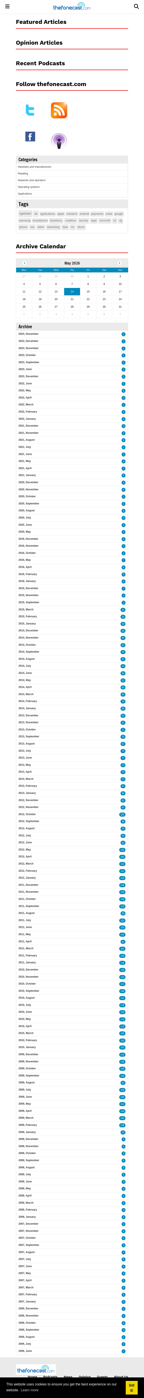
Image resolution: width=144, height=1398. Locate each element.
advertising (53, 227)
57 (123, 744)
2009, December (28, 1054)
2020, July (24, 517)
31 (123, 659)
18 (123, 617)
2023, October (27, 355)
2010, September (28, 990)
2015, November (28, 595)
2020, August (26, 510)
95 (123, 793)
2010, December (28, 969)
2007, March (25, 1287)
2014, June (25, 673)
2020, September (28, 503)
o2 (114, 220)
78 (123, 701)
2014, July (24, 665)
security (83, 220)
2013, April (25, 771)
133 (122, 850)
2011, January (27, 962)
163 (122, 1118)
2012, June (25, 842)
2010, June (25, 1011)
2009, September (28, 1075)
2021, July (24, 447)
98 (123, 821)
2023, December (28, 341)
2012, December (28, 800)
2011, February (27, 955)
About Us (121, 1376)
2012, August (26, 828)
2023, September (28, 362)
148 (122, 1076)
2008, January (27, 1216)
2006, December (28, 1308)
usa (32, 227)
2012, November (28, 807)
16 (123, 610)
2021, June (25, 454)
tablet (40, 227)
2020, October (27, 496)
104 (122, 1033)
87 (123, 807)
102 (122, 814)
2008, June (25, 1181)
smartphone (40, 220)
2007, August (26, 1252)
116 (122, 963)
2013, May (24, 764)
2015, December (28, 588)
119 (122, 906)
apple (60, 213)
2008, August (26, 1167)
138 (122, 956)
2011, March (25, 948)
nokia (108, 213)
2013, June (25, 757)
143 (122, 1047)
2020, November (28, 489)
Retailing (23, 173)
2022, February (27, 411)
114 (122, 1019)
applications (47, 213)
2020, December (28, 482)
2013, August (26, 743)
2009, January (27, 1132)
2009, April (25, 1110)
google (119, 213)
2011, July (24, 920)
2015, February (27, 616)
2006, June (25, 1350)
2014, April (25, 687)
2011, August (26, 913)
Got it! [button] (131, 1387)
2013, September (28, 736)
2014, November (28, 637)
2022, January (27, 418)
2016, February (27, 574)
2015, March (25, 609)
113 (122, 871)
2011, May (24, 934)
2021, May (24, 461)
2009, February (27, 1125)
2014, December (28, 630)
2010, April (25, 1026)
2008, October (27, 1153)
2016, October (27, 552)
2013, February (27, 785)
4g (120, 220)
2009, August (26, 1082)
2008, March (25, 1202)
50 (123, 673)
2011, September (28, 906)
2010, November (28, 976)
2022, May (24, 390)
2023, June (25, 369)
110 (122, 864)
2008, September (28, 1160)
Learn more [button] (30, 1390)
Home (32, 1376)
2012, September (28, 821)
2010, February (27, 1040)
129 (122, 878)
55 (123, 687)
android (84, 213)
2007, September (28, 1245)
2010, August (26, 997)
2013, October (27, 729)
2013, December (28, 715)
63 (123, 694)
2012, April (25, 856)
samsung (24, 220)
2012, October (27, 814)
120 (122, 927)
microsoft (105, 220)
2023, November (28, 348)
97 (123, 786)
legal (94, 220)
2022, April (25, 397)
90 (123, 913)
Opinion (85, 1376)
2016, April (25, 567)
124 (122, 920)
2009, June (25, 1096)
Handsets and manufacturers (34, 166)
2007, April (25, 1280)
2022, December (28, 376)
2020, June (25, 524)
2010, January (27, 1047)
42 (123, 652)
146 (122, 1062)
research (71, 213)
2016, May (24, 559)
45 (123, 638)
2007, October (27, 1237)
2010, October (27, 983)
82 (123, 942)
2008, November (28, 1146)
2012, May (24, 849)
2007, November (28, 1230)
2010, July (24, 1004)
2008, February (27, 1209)
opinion (25, 213)
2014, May (24, 680)
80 (123, 843)
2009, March (25, 1117)
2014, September (28, 651)
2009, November (28, 1061)
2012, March (25, 863)
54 (123, 645)
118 (122, 970)
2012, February (27, 870)
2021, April (25, 468)
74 (123, 772)
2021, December (28, 425)
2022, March (25, 404)
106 (122, 885)
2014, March (25, 694)
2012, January (27, 877)
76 (123, 737)
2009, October (27, 1068)
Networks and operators (31, 180)
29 (123, 1132)
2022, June (25, 383)
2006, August (26, 1336)
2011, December (28, 884)
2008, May (24, 1188)
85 (123, 708)
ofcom (81, 227)
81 (123, 800)
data (65, 227)
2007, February (27, 1294)
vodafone (70, 220)
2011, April (25, 941)
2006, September (28, 1329)
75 (123, 751)
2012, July (24, 835)
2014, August (26, 658)
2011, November (28, 891)
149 (122, 1069)
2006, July (24, 1343)
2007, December (28, 1223)
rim (72, 227)
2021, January (27, 475)
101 (122, 949)
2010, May (24, 1019)
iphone (23, 227)
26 (123, 624)
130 (122, 899)
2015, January (27, 623)
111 (122, 998)
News (68, 1376)
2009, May (24, 1103)
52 (123, 680)
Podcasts (50, 1376)
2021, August (26, 439)
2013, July (24, 750)
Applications (25, 193)
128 (122, 1012)
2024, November (28, 333)
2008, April (25, 1195)
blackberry (56, 220)
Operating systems (29, 187)
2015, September (28, 602)
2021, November (28, 432)
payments (97, 213)
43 (123, 666)
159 (122, 1090)
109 (122, 892)
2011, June (25, 927)
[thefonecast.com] (72, 6)
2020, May (24, 531)
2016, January (27, 581)
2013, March (25, 778)
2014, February (27, 701)
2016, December (28, 538)
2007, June (25, 1266)
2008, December (28, 1139)
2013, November (28, 722)
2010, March (25, 1033)
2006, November (28, 1315)
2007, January (27, 1301)
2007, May (24, 1273)
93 (123, 1083)
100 (122, 857)
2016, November (28, 545)
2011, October (27, 899)
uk (36, 213)
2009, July (24, 1089)
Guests (102, 1376)
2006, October (27, 1322)
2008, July (24, 1174)
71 (123, 730)
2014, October (27, 644)
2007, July (24, 1259)
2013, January (27, 793)
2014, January (27, 708)
